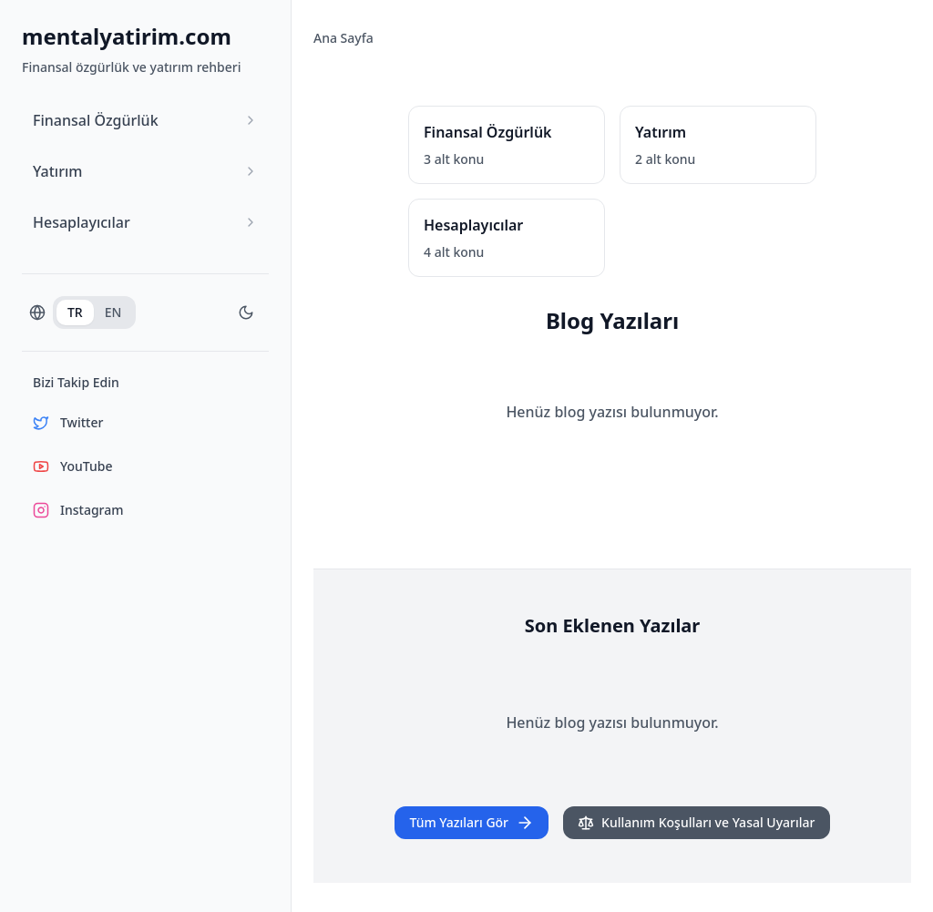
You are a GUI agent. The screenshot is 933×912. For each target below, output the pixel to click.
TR (75, 312)
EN (113, 312)
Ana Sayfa (343, 37)
